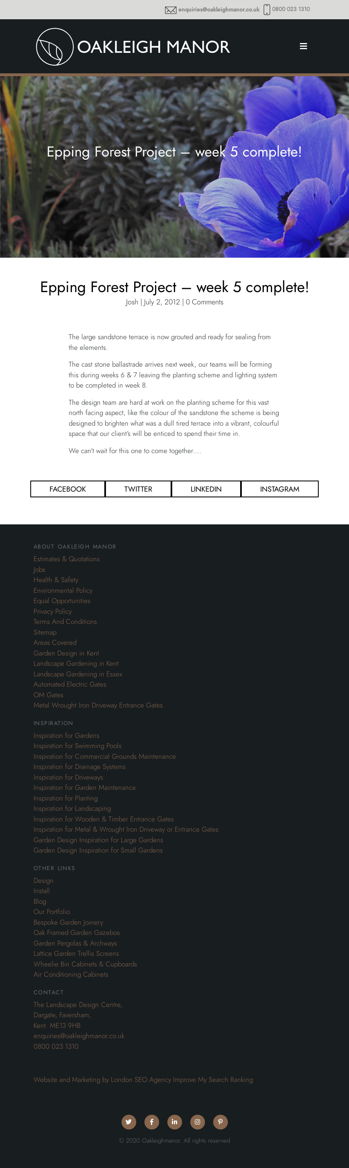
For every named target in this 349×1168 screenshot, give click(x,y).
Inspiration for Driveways (68, 777)
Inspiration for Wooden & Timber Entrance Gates (104, 819)
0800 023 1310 (291, 9)
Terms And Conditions (65, 621)
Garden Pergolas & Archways (75, 943)
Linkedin (206, 489)
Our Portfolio (52, 911)
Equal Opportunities (62, 601)
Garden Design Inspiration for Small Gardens (98, 850)
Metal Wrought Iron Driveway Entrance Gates (98, 705)
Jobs (39, 569)
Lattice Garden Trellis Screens (76, 953)
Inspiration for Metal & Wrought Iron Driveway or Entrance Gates (126, 829)
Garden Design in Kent (66, 653)
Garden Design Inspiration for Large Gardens (98, 840)
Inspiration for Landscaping (72, 808)
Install (42, 891)
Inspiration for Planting (66, 798)
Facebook (68, 489)
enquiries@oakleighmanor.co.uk (218, 10)
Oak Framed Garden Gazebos (77, 932)
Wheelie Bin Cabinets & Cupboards (85, 964)
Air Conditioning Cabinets (71, 974)
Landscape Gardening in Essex (78, 674)
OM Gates (48, 695)
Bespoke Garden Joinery (68, 922)
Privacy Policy (53, 611)
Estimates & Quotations (67, 559)
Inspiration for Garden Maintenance (85, 787)
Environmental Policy (63, 590)
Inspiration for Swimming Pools (78, 746)
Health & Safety (56, 580)
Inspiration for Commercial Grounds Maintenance (105, 756)
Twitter (138, 489)
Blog (40, 901)
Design (44, 880)
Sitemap (45, 632)
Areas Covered (55, 642)
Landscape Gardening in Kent (76, 663)
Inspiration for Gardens (66, 735)
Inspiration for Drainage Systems (80, 766)
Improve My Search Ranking (213, 1079)
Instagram (279, 489)
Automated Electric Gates (70, 684)
